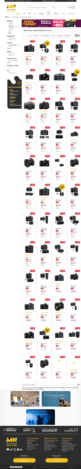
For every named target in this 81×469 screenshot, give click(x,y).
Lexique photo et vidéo (68, 449)
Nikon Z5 (58, 286)
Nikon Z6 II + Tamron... (73, 315)
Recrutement (65, 441)
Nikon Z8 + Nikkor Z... (73, 200)
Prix (41, 35)
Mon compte (47, 448)
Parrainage (30, 441)
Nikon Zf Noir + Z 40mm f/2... (44, 114)
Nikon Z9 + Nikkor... (28, 286)
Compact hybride (36, 387)
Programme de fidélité (33, 445)
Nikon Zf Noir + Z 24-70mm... (74, 143)
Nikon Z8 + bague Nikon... (59, 200)
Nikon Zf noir (29, 85)
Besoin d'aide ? (70, 1)
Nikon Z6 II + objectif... (58, 372)
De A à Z (53, 35)
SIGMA (11, 29)
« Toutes (9, 33)
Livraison (46, 443)
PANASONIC (12, 28)
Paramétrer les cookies (68, 448)
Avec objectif (12, 53)
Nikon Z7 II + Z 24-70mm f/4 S (74, 372)
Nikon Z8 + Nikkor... (43, 258)
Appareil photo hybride (26, 17)
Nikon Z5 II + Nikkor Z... (58, 57)
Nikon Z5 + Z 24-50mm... (74, 286)
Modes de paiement (49, 445)
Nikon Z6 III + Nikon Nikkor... (44, 229)
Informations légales (67, 443)
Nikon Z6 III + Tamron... (59, 172)
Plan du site (65, 451)
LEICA (11, 24)
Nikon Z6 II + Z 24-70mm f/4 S (29, 344)
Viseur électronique (14, 60)
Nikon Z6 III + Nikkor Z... (74, 114)
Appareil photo (15, 17)
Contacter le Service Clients (51, 440)
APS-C (11, 46)
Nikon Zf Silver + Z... (28, 114)
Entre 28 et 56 (12, 39)
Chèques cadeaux (31, 440)
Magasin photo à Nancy (50, 446)
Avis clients (36, 35)
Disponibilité (47, 35)
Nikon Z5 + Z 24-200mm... (59, 315)
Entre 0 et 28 (12, 38)
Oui (10, 67)
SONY (11, 31)
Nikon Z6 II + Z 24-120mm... (44, 372)
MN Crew (29, 449)
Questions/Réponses (49, 441)
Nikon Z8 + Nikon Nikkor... (74, 258)
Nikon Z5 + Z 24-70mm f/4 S (44, 315)
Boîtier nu (12, 55)
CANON (11, 23)
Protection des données (68, 446)
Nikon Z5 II (28, 56)
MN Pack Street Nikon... (44, 143)
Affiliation (29, 443)
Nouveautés (60, 35)
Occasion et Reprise (32, 448)
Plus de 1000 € (13, 73)
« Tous (8, 48)
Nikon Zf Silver (58, 86)
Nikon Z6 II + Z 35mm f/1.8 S (29, 372)
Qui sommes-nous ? (67, 440)
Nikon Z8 (43, 200)
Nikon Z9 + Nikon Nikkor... (44, 286)
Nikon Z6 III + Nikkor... (59, 229)
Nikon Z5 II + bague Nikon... (44, 57)
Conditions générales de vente (69, 445)
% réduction (68, 35)
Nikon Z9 (28, 257)
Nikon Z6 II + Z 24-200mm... (74, 344)
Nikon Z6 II (28, 314)
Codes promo (30, 446)
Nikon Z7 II (58, 343)
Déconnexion (47, 449)
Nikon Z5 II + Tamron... (73, 86)
